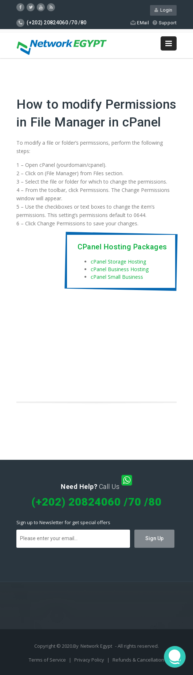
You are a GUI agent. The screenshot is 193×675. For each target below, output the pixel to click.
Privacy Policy (89, 659)
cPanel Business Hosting (120, 269)
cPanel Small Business (117, 276)
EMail (139, 22)
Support (164, 22)
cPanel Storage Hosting (118, 261)
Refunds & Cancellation (138, 659)
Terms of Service (48, 659)
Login (163, 10)
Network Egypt (96, 646)
